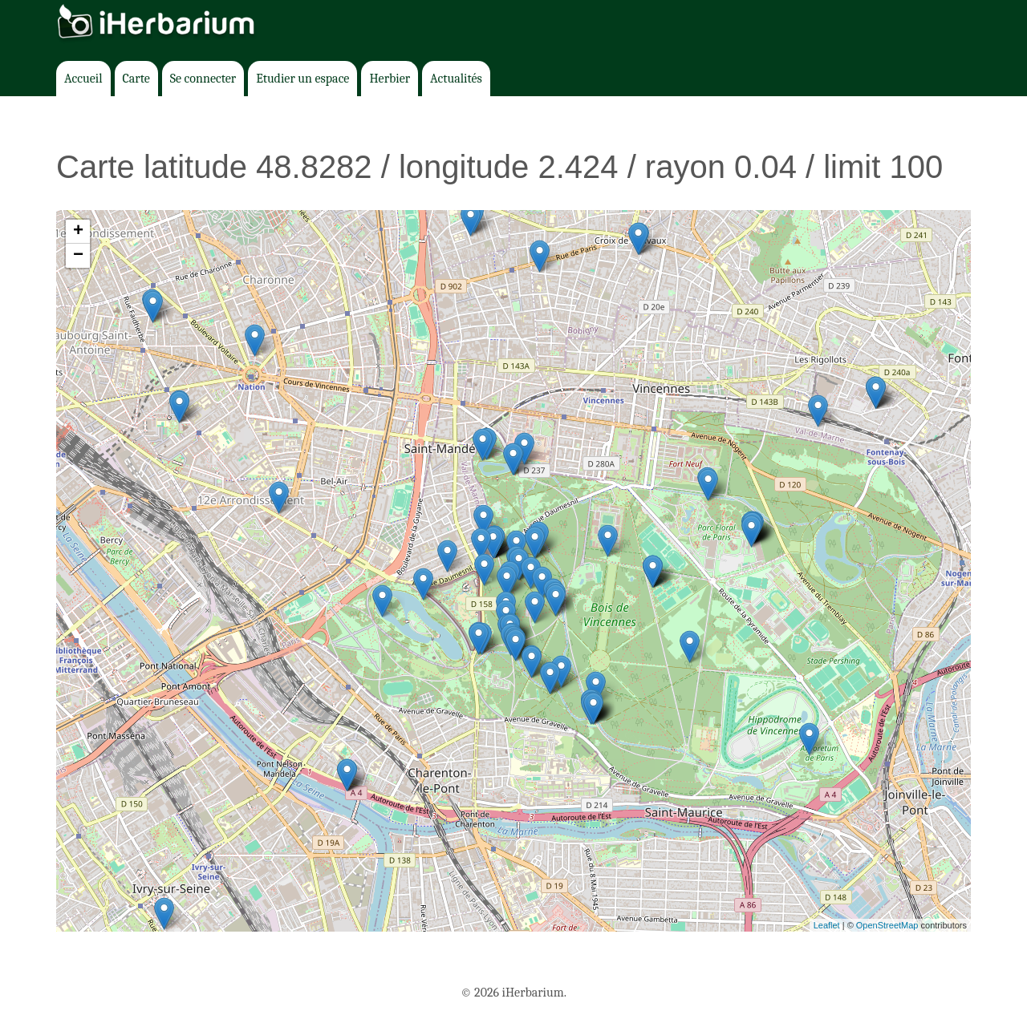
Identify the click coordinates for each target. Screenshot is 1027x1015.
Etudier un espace (302, 78)
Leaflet (827, 925)
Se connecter (203, 78)
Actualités (456, 78)
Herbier (389, 78)
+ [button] (78, 232)
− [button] (78, 256)
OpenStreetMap (887, 925)
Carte (136, 78)
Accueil (83, 78)
